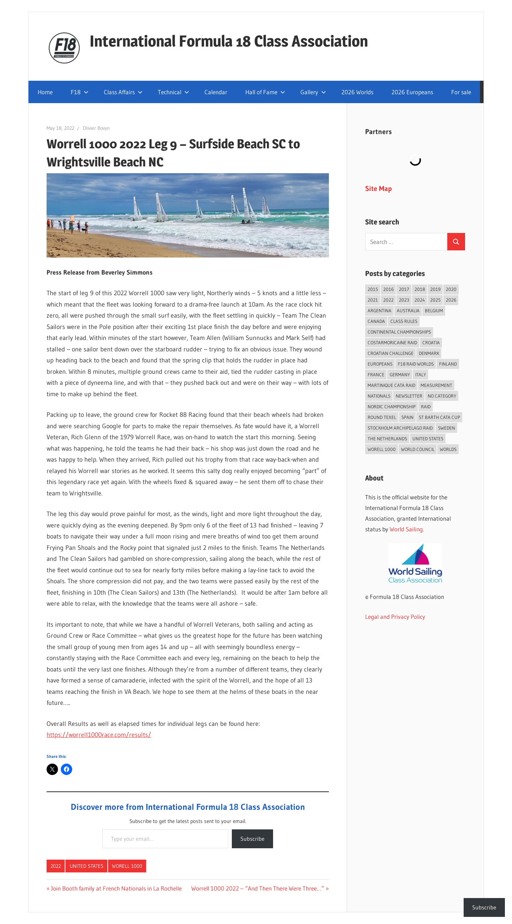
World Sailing (406, 529)
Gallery (313, 92)
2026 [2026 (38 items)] (451, 300)
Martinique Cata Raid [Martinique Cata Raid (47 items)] (391, 385)
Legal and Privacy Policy (395, 616)
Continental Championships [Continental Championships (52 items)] (399, 332)
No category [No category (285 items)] (442, 396)
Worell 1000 (127, 866)
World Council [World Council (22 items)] (417, 449)
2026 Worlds (357, 92)
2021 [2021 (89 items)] (373, 300)
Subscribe (252, 838)
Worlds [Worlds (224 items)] (448, 449)
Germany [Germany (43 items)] (400, 374)
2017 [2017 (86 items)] (404, 289)
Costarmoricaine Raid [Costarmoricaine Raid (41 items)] (392, 342)
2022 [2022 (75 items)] (388, 300)
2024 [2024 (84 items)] (420, 300)
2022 (55, 866)
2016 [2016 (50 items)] (388, 289)
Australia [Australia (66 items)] (408, 310)
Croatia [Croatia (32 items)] (431, 342)
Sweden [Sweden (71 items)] (446, 428)
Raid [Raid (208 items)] (426, 406)
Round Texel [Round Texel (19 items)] (382, 417)
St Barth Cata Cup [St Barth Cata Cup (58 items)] (439, 417)
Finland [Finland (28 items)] (448, 364)
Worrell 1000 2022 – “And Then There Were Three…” (257, 888)
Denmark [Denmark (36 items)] (429, 353)
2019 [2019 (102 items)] (435, 289)
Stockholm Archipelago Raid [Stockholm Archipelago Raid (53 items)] (400, 428)
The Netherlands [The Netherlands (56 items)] (387, 438)
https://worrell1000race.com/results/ (99, 735)
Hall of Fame (265, 92)
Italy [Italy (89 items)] (420, 374)
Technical (173, 92)
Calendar (215, 92)
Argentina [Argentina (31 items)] (379, 310)
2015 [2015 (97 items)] (373, 289)
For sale (461, 92)
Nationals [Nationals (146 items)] (379, 396)
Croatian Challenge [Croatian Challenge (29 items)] (391, 353)
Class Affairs (123, 92)
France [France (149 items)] (376, 374)
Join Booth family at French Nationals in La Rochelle (116, 888)
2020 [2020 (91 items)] (451, 289)
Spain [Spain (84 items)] (407, 417)
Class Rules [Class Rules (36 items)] (403, 321)
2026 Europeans (412, 92)
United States (86, 866)
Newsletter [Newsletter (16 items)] (409, 396)
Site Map (378, 188)
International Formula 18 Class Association (229, 41)
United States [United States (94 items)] (427, 438)
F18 (80, 92)
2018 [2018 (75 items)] (420, 289)
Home (45, 92)
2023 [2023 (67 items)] (404, 300)
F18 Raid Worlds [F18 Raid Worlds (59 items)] (416, 364)
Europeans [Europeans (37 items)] (380, 364)
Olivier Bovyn (96, 128)
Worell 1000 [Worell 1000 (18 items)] (382, 449)
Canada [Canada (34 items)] (376, 321)
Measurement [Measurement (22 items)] (436, 385)
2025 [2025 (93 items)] (435, 300)
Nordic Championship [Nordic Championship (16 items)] (392, 406)
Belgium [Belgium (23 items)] (434, 310)
